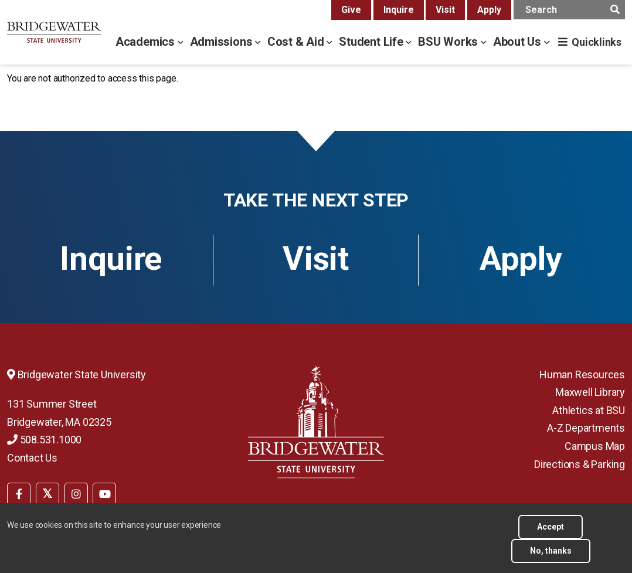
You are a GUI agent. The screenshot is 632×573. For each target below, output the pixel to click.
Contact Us (32, 458)
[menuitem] (18, 492)
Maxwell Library (590, 392)
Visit (445, 9)
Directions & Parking (579, 464)
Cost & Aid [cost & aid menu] (297, 42)
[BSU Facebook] (18, 494)
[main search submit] (614, 9)
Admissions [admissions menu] (223, 42)
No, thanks (551, 556)
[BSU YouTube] (104, 494)
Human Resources (582, 374)
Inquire (398, 9)
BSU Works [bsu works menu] (449, 42)
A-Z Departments (586, 428)
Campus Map (595, 446)
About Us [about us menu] (518, 42)
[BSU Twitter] (47, 494)
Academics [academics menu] (146, 42)
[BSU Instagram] (76, 494)
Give (351, 9)
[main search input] (569, 9)
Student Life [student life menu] (372, 42)
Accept (550, 532)
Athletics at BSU (588, 410)
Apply (489, 9)
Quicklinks (596, 42)
